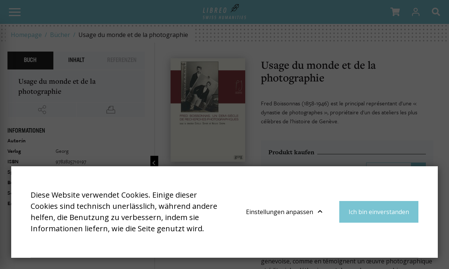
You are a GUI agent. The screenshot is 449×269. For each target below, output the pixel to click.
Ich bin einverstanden (379, 212)
